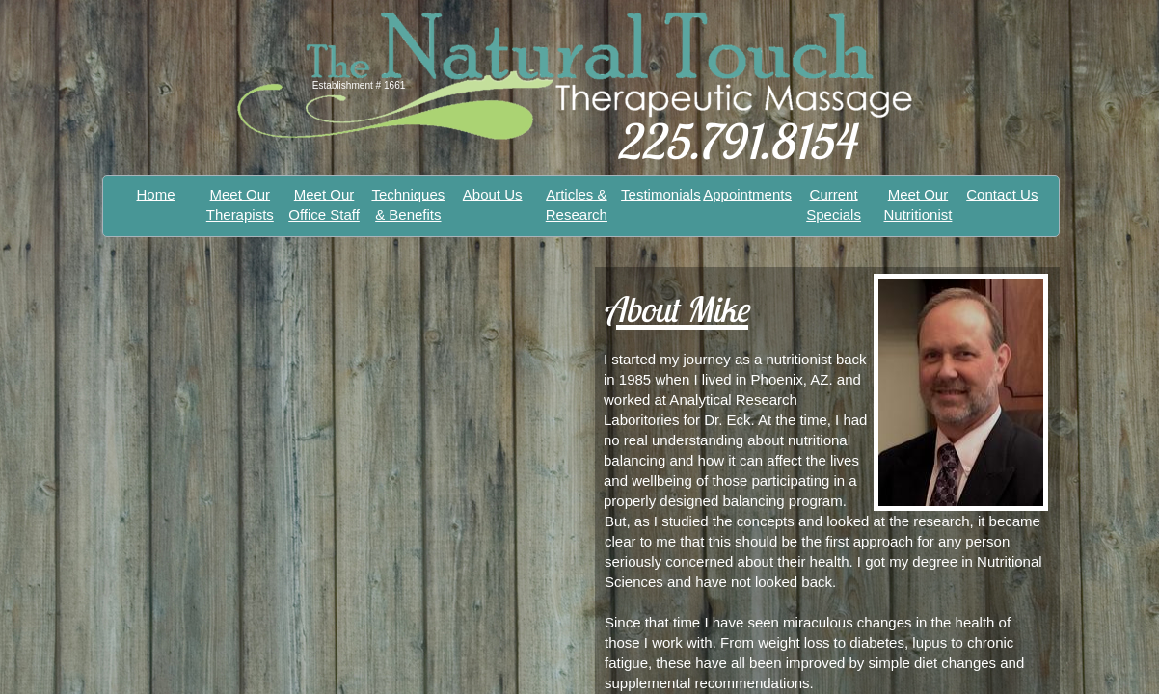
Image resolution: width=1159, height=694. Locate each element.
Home (156, 194)
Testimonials (661, 194)
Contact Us (1002, 194)
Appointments (747, 194)
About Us (493, 194)
